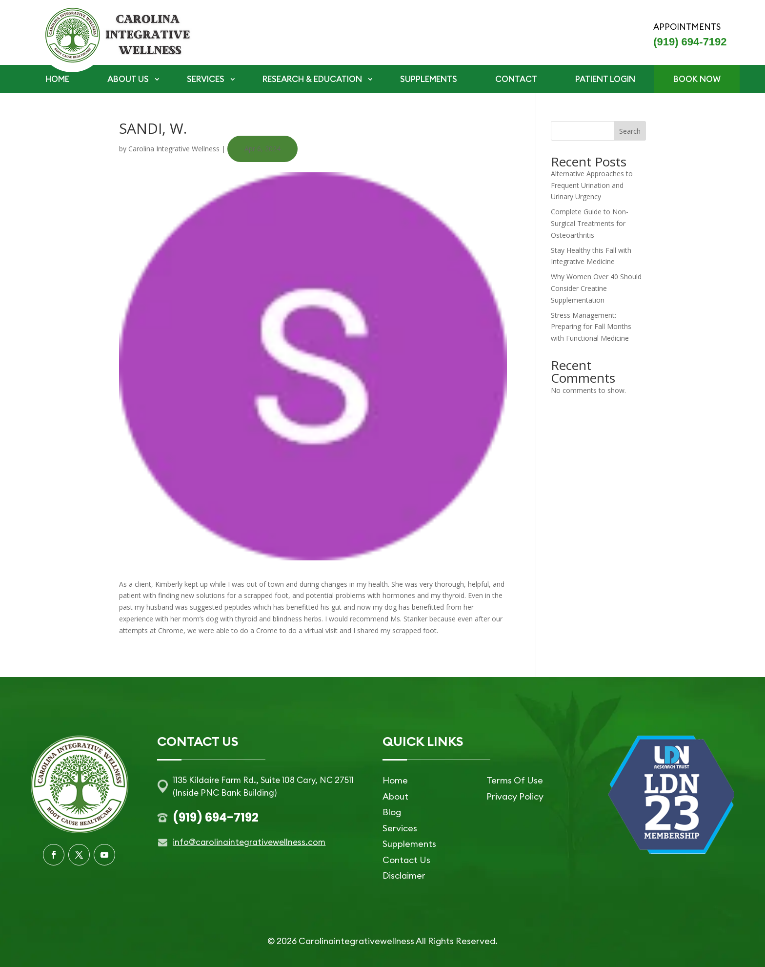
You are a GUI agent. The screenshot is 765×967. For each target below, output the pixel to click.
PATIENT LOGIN (605, 79)
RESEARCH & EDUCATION (312, 79)
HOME (57, 79)
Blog (391, 812)
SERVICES (205, 79)
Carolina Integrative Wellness (174, 148)
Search (630, 131)
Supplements (409, 843)
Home (395, 780)
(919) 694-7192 (689, 42)
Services (399, 828)
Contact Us (406, 859)
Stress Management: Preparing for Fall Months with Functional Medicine (591, 326)
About (395, 796)
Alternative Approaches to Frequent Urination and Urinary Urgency (592, 185)
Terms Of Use (514, 780)
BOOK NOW (697, 79)
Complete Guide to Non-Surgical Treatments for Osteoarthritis (589, 223)
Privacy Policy (515, 796)
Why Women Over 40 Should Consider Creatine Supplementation (596, 288)
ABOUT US (128, 79)
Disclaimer (403, 875)
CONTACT (516, 79)
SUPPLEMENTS (428, 79)
